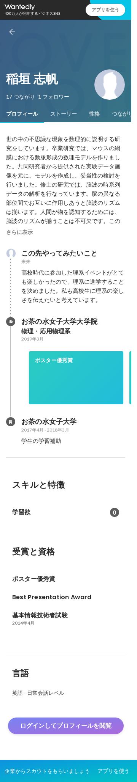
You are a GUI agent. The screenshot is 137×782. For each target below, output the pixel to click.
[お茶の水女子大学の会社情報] (10, 421)
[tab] (22, 114)
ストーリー (63, 114)
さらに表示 (19, 232)
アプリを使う (105, 9)
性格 (94, 114)
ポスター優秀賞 (54, 360)
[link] (76, 377)
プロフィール (22, 114)
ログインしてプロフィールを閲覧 (66, 725)
